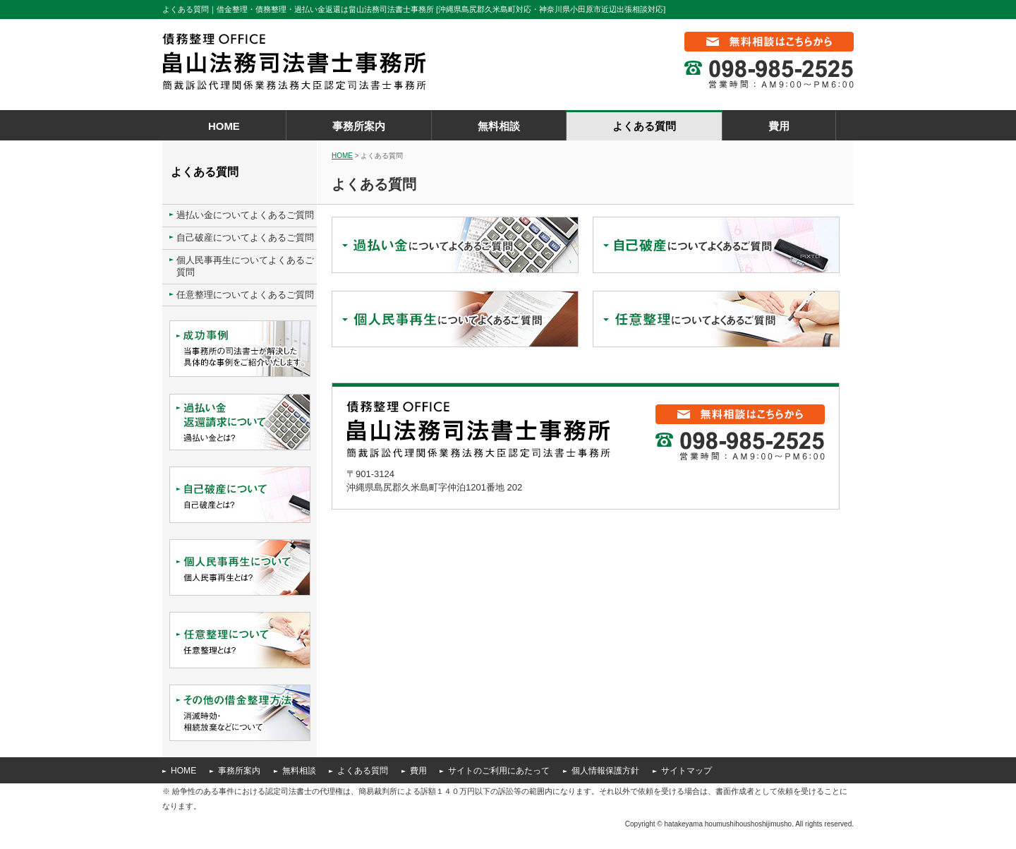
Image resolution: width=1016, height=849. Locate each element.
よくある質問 (644, 126)
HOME (224, 126)
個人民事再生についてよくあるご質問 (245, 266)
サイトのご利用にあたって (499, 771)
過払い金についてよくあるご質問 (245, 215)
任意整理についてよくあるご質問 (245, 294)
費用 (779, 126)
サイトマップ (686, 771)
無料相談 (499, 126)
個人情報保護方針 (605, 771)
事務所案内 (358, 126)
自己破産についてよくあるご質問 (245, 237)
